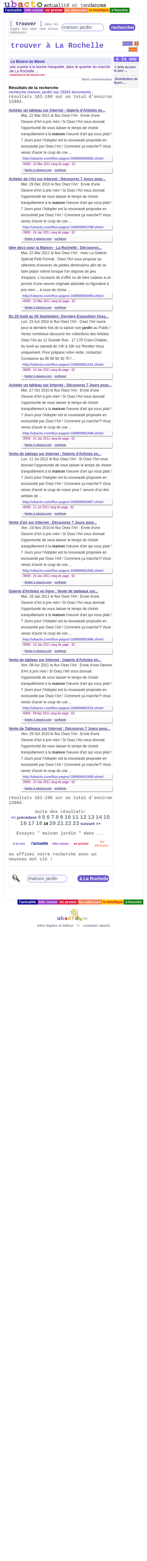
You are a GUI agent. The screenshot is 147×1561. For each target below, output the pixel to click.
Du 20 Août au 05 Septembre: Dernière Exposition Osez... (59, 316)
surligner (60, 170)
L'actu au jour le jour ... (125, 68)
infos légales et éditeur (55, 925)
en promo (54, 10)
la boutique (99, 10)
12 (83, 817)
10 (67, 817)
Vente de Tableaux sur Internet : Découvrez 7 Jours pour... (59, 728)
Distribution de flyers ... (125, 80)
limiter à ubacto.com (38, 170)
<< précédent (23, 817)
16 (23, 823)
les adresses (76, 10)
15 (106, 817)
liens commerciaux (97, 79)
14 (98, 817)
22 (68, 823)
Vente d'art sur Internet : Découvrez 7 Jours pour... (53, 522)
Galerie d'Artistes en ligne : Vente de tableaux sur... (53, 591)
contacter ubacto (96, 925)
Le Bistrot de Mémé (28, 61)
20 (52, 823)
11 (75, 817)
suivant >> (90, 823)
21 (60, 823)
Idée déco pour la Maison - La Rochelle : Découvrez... (55, 248)
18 (39, 823)
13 (91, 817)
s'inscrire (119, 10)
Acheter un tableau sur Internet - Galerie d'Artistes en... (57, 110)
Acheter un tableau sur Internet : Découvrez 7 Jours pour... (60, 385)
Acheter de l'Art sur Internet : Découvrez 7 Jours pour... (57, 179)
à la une (19, 843)
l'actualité (13, 10)
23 (76, 823)
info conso (33, 10)
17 (31, 823)
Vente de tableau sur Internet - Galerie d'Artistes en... (55, 454)
